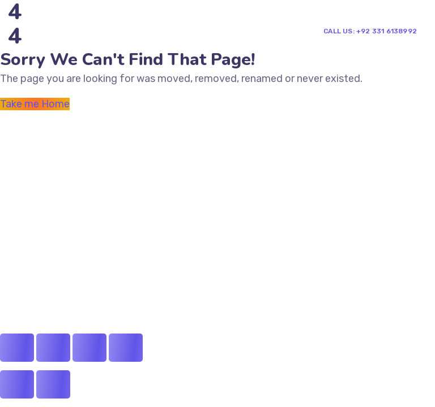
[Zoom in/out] (126, 348)
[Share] (53, 348)
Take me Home (35, 104)
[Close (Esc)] (17, 348)
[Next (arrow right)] (53, 384)
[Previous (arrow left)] (17, 384)
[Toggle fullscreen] (89, 348)
